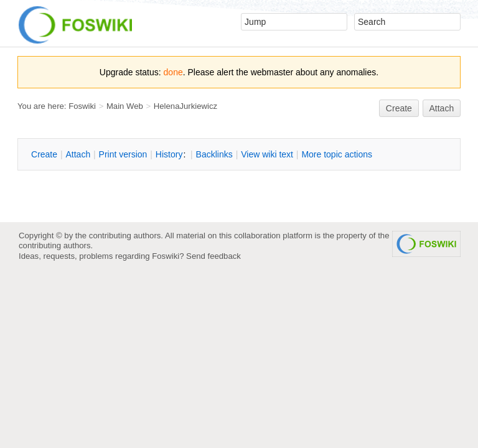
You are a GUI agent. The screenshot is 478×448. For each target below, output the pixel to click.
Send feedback (213, 256)
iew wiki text (267, 154)
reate (399, 108)
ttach (77, 154)
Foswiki (82, 106)
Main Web (124, 106)
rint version (123, 154)
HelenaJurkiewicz (185, 106)
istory (169, 154)
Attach (441, 108)
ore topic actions (336, 154)
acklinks (214, 154)
